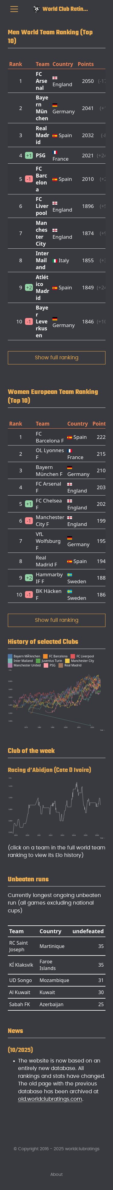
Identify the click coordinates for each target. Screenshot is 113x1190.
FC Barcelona (41, 179)
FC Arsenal (41, 81)
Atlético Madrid (42, 287)
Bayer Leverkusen (42, 321)
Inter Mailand (42, 260)
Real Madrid (42, 135)
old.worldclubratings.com (50, 1099)
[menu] (14, 9)
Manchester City (42, 233)
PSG (41, 155)
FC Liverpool (42, 206)
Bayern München (42, 108)
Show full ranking (56, 357)
